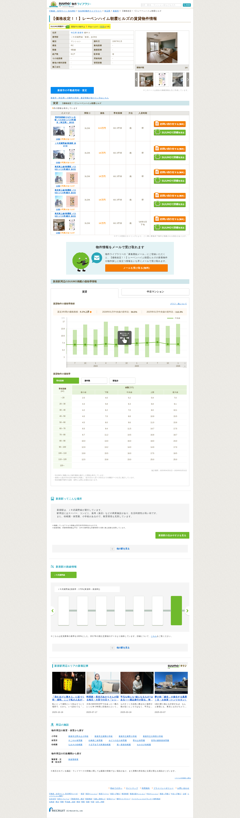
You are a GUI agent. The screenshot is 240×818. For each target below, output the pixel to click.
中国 (92, 802)
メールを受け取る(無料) (136, 268)
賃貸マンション (91, 794)
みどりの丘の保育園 (118, 740)
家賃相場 (125, 794)
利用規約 (146, 788)
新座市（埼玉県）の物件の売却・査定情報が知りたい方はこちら (80, 98)
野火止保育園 (139, 740)
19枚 (58, 139)
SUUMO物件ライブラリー (90, 11)
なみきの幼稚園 (75, 745)
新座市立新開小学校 (104, 736)
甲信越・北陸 (70, 802)
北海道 (51, 802)
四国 (87, 802)
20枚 (58, 162)
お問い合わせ (183, 788)
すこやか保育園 (75, 740)
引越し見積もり (99, 799)
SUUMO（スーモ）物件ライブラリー (70, 4)
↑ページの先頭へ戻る (183, 778)
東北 (57, 802)
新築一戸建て (165, 794)
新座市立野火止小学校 (78, 736)
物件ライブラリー (123, 799)
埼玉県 (107, 11)
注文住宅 (52, 799)
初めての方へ (116, 788)
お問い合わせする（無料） (170, 124)
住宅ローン (111, 799)
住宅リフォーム (63, 799)
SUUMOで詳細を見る (170, 132)
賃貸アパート (104, 794)
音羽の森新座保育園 (160, 740)
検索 (188, 5)
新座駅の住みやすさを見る (172, 535)
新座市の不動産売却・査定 (72, 90)
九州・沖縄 (100, 802)
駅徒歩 (115, 381)
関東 (62, 802)
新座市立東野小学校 (128, 736)
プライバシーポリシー (164, 788)
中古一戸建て (176, 794)
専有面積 (60, 381)
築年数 (87, 381)
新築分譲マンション (137, 794)
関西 (83, 802)
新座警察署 (73, 759)
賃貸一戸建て (115, 794)
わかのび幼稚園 (144, 745)
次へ (187, 611)
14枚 (58, 233)
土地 (184, 794)
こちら (154, 636)
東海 (78, 802)
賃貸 (102, 27)
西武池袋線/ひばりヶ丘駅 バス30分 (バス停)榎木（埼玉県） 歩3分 (65, 120)
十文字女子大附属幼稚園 (100, 745)
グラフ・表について (178, 304)
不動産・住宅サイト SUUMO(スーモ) (63, 794)
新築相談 (88, 799)
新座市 (116, 11)
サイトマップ (132, 788)
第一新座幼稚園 (124, 745)
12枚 (58, 186)
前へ (53, 611)
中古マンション (152, 794)
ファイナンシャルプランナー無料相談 (145, 799)
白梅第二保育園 (96, 740)
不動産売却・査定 (77, 799)
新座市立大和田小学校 (153, 736)
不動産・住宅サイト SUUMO (62, 11)
